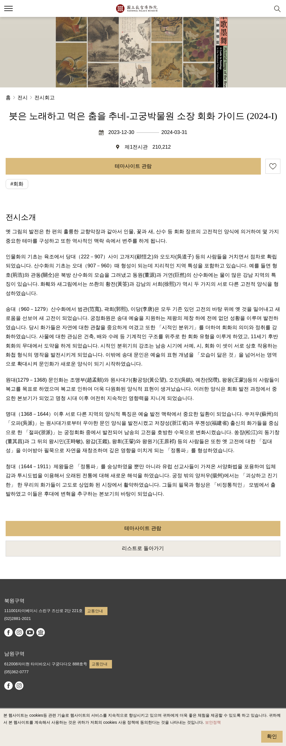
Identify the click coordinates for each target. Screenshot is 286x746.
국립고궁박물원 (136, 8)
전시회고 (44, 97)
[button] (263, 8)
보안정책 (213, 722)
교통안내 (95, 611)
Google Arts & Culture (40, 632)
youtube (30, 632)
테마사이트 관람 (133, 166)
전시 (22, 97)
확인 (272, 736)
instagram (19, 632)
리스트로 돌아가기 (143, 548)
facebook (8, 632)
